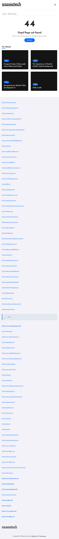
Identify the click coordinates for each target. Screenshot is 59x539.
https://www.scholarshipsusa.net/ (11, 326)
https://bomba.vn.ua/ (8, 407)
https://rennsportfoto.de (9, 369)
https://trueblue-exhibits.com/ (10, 151)
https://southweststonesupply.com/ (12, 118)
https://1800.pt (6, 184)
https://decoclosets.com (8, 189)
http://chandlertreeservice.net (10, 260)
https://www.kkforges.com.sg (10, 178)
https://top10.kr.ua (7, 380)
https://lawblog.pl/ (7, 500)
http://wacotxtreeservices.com (10, 276)
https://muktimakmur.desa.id (10, 217)
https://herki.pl (6, 429)
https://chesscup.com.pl (8, 402)
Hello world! (37, 88)
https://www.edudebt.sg (8, 162)
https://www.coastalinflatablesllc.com (12, 140)
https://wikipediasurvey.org (9, 244)
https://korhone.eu (7, 255)
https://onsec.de (6, 146)
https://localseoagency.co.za (9, 195)
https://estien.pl (6, 375)
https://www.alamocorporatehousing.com (13, 129)
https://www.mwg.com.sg (8, 173)
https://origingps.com (8, 113)
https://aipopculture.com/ (9, 200)
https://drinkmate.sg (7, 233)
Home (9, 317)
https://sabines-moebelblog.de (10, 249)
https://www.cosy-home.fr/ (9, 456)
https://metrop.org (7, 331)
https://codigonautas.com (9, 124)
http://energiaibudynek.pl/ (9, 489)
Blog (6, 60)
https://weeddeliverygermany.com (11, 167)
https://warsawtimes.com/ (9, 494)
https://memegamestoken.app (10, 282)
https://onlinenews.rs (7, 473)
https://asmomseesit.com (9, 102)
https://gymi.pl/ (6, 505)
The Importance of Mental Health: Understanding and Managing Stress (43, 66)
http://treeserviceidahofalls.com (10, 271)
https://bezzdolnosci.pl (8, 342)
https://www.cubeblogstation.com (11, 353)
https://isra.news (6, 418)
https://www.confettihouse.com (10, 337)
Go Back (29, 40)
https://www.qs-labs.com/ (9, 511)
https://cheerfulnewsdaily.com (10, 108)
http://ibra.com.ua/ (7, 298)
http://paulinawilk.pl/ (8, 484)
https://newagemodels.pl (8, 364)
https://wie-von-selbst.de (8, 445)
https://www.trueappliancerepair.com (12, 396)
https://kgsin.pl (6, 424)
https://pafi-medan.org (8, 227)
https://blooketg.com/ (8, 293)
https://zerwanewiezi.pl (8, 309)
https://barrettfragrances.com (10, 287)
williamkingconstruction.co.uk (10, 222)
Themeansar (42, 536)
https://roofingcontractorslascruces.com (13, 206)
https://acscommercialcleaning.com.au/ (12, 238)
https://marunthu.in (7, 413)
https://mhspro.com (7, 211)
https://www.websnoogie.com (10, 478)
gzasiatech (11, 4)
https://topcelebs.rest (8, 516)
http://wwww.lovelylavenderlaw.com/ (12, 358)
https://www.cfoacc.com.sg (9, 157)
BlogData (34, 536)
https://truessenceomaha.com (10, 435)
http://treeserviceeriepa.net (9, 266)
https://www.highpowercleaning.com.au (12, 386)
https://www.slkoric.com (8, 451)
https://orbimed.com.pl (8, 347)
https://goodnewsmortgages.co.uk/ (11, 304)
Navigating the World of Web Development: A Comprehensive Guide (15, 88)
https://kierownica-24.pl (8, 135)
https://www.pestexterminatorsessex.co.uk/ (13, 467)
